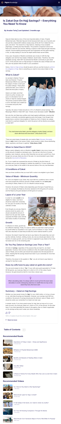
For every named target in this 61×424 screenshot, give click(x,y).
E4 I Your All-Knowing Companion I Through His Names (30, 411)
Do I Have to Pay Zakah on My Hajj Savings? (27, 387)
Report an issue (12, 320)
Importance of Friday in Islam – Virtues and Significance (30, 342)
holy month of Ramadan (19, 158)
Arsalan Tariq (12, 30)
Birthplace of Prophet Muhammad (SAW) (26, 350)
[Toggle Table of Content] (23, 329)
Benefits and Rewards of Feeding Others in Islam (28, 358)
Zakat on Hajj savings (16, 67)
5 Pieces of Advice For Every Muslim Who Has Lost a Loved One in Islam (35, 374)
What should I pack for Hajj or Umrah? (25, 395)
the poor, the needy (46, 139)
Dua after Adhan (18, 366)
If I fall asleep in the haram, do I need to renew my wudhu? (31, 403)
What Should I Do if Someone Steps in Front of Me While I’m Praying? (34, 418)
